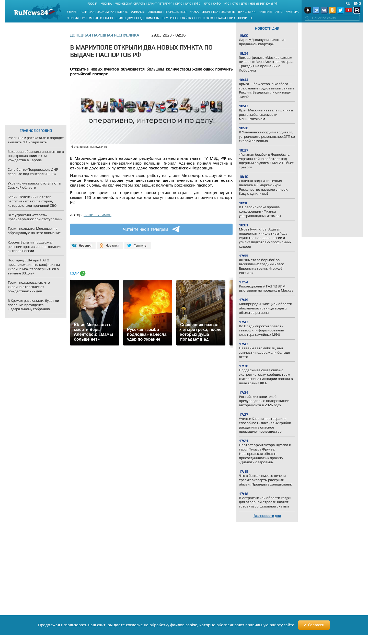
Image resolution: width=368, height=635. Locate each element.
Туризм (87, 18)
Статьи (221, 18)
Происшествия (176, 11)
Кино (109, 18)
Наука (194, 11)
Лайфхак (188, 18)
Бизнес (122, 11)
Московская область (130, 3)
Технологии (247, 11)
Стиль (120, 18)
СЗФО (178, 3)
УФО (226, 3)
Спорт (206, 11)
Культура (291, 11)
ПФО (197, 3)
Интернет (265, 11)
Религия (72, 18)
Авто (278, 11)
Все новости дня (267, 516)
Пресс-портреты (240, 18)
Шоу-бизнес (170, 18)
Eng (357, 3)
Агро (98, 18)
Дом (130, 18)
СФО (235, 3)
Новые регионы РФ (264, 3)
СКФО (217, 3)
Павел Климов (97, 214)
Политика (86, 11)
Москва (106, 3)
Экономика (105, 11)
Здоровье (228, 11)
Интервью (205, 18)
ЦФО (188, 3)
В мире (71, 11)
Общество (155, 11)
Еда (215, 11)
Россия (92, 3)
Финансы (138, 11)
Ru (348, 3)
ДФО (244, 3)
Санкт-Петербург (160, 3)
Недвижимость (147, 18)
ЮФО (206, 3)
